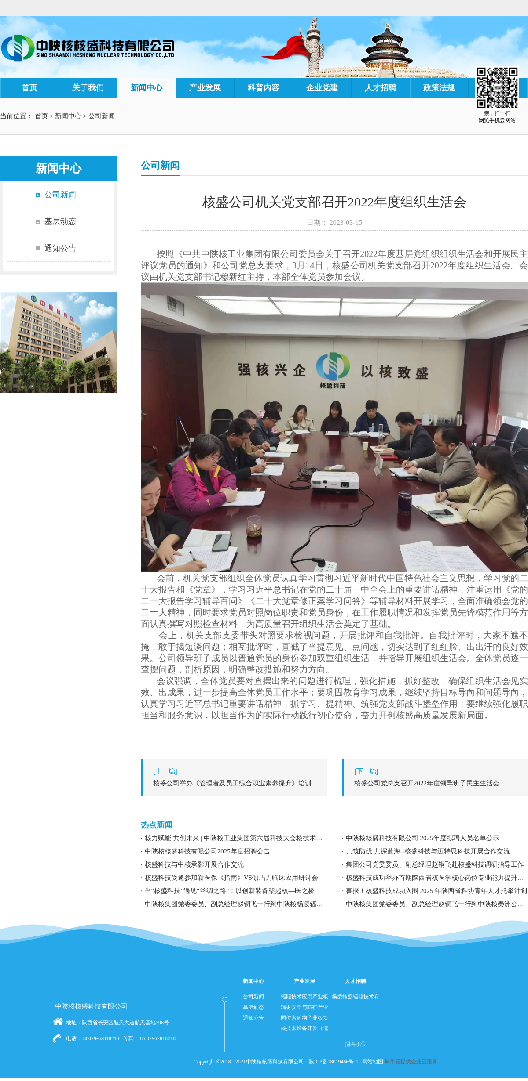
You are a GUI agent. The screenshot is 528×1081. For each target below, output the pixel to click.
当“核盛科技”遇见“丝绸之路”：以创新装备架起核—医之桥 (230, 890)
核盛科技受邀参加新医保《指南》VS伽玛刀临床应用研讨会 (231, 877)
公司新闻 (101, 115)
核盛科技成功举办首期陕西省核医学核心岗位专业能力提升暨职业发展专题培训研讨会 (437, 877)
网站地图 (371, 1062)
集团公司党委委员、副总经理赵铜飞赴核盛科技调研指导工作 (435, 864)
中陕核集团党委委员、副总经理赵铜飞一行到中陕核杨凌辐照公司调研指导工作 (236, 903)
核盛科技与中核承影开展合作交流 (194, 864)
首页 (29, 87)
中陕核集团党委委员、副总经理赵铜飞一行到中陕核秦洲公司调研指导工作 (437, 903)
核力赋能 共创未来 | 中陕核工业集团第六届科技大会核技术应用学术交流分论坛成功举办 (236, 838)
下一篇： (437, 783)
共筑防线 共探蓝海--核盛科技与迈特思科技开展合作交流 (428, 851)
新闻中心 (68, 115)
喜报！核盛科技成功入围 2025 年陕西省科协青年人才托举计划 (437, 890)
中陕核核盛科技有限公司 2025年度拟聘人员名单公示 (422, 838)
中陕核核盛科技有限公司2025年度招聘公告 (207, 851)
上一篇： (236, 783)
